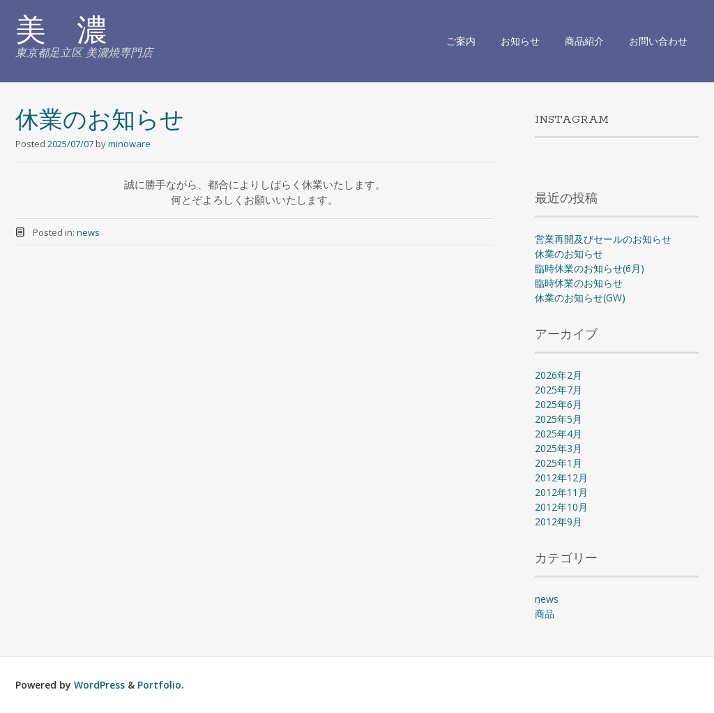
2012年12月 (561, 477)
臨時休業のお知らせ (579, 283)
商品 (544, 613)
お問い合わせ (658, 40)
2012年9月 (558, 521)
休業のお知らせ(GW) (580, 297)
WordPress (99, 684)
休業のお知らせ (99, 121)
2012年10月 (561, 506)
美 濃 (61, 32)
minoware (129, 143)
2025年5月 (558, 419)
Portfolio (159, 684)
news (88, 232)
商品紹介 (584, 40)
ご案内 (461, 40)
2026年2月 (558, 375)
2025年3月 (558, 448)
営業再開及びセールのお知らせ (603, 239)
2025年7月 (558, 389)
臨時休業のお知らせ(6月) (589, 268)
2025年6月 (558, 404)
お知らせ (520, 40)
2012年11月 (561, 492)
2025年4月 (558, 433)
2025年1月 (558, 463)
